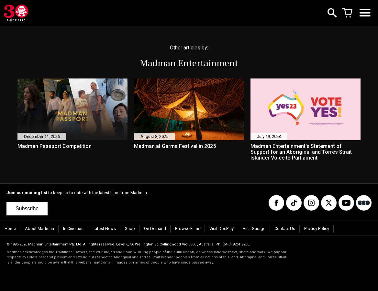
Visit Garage (254, 228)
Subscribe (27, 208)
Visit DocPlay (221, 228)
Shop (130, 228)
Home (10, 228)
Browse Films (187, 228)
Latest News (104, 228)
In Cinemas (73, 228)
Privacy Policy (316, 228)
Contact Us (284, 228)
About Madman (39, 228)
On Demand (155, 228)
